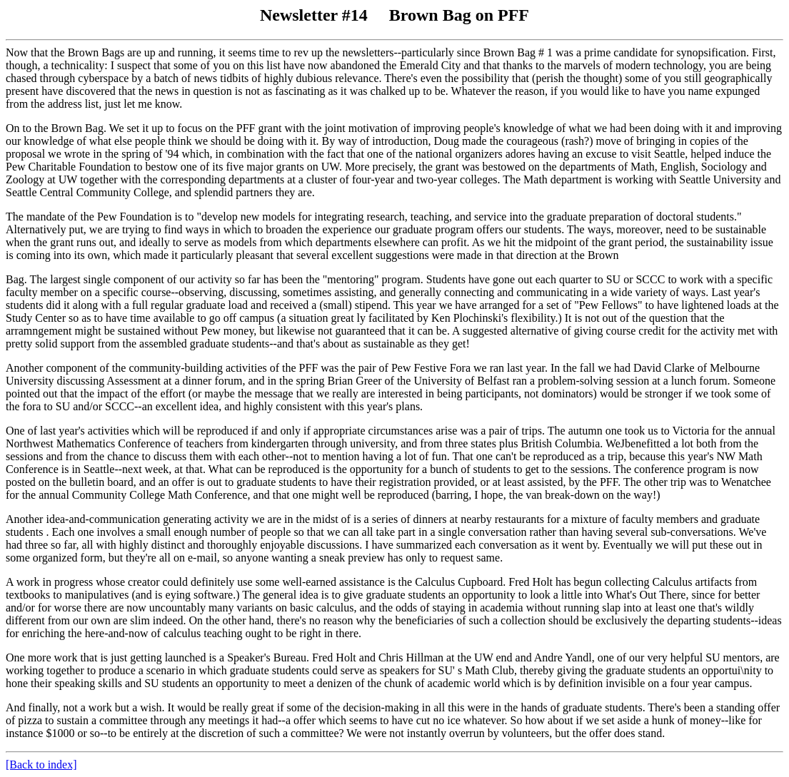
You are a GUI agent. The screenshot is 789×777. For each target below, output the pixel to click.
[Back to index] (41, 764)
